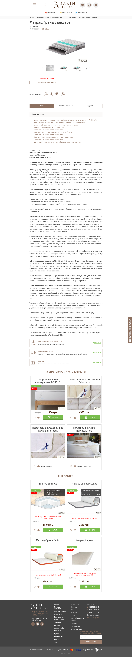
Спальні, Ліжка (60, 611)
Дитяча (57, 625)
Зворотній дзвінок (93, 618)
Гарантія (74, 613)
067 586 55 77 (94, 612)
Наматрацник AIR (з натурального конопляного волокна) (84, 430)
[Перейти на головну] (66, 5)
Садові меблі (59, 628)
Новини (74, 610)
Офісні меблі (59, 620)
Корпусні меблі (60, 617)
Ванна (56, 639)
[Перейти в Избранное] (82, 5)
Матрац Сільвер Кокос (84, 483)
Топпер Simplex (48, 483)
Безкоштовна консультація (130, 330)
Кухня (56, 634)
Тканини (57, 622)
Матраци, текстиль (57, 608)
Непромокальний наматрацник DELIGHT (47, 381)
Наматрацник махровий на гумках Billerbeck (47, 429)
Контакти (74, 624)
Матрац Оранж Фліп (47, 540)
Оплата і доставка (77, 618)
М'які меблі (58, 614)
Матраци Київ (66, 653)
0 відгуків (45, 29)
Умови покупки (76, 629)
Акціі (56, 642)
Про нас (74, 607)
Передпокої (58, 636)
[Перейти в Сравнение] (89, 5)
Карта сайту (75, 626)
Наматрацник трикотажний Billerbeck (84, 381)
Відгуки (73, 621)
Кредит (73, 615)
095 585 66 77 (94, 607)
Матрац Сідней (84, 540)
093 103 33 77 (94, 610)
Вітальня (57, 631)
